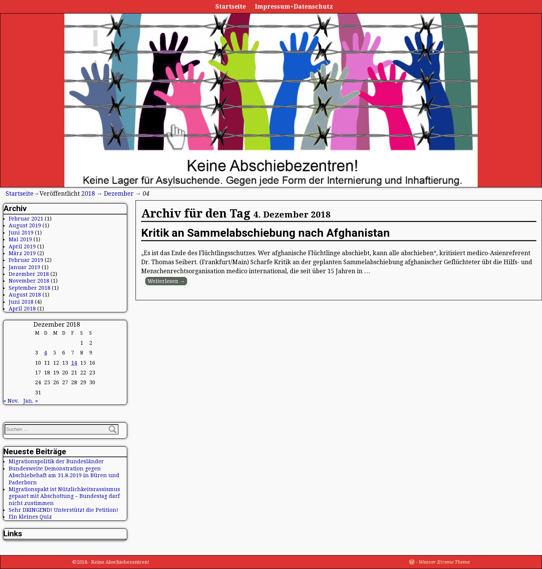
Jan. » (30, 401)
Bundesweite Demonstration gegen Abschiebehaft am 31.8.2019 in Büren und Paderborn (64, 475)
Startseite (230, 6)
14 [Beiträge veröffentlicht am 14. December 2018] (74, 363)
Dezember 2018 (29, 274)
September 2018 (29, 288)
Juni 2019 (21, 233)
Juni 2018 (21, 302)
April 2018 (22, 309)
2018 (88, 193)
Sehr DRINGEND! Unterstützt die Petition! (63, 510)
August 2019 (25, 225)
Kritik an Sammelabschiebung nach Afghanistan (265, 232)
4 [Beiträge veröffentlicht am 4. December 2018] (45, 353)
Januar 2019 (24, 267)
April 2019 (22, 246)
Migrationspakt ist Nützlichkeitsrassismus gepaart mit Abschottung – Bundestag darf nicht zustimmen (64, 496)
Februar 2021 (26, 219)
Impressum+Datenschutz (294, 6)
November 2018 (29, 281)
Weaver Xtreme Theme (444, 562)
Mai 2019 (20, 239)
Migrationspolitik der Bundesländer (56, 461)
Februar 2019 (26, 260)
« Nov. (11, 401)
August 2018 (25, 295)
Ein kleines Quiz (30, 517)
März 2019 (22, 253)
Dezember (119, 193)
